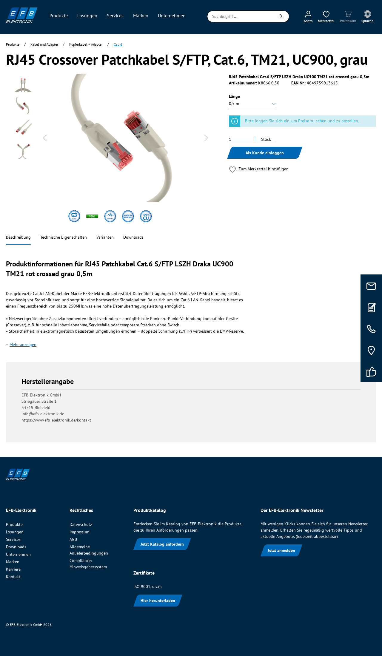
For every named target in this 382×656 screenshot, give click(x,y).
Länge (234, 96)
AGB (73, 539)
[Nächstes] (206, 138)
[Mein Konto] (308, 16)
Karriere (13, 569)
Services (13, 539)
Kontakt (13, 576)
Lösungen (15, 532)
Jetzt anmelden (281, 550)
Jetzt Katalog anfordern (162, 544)
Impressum (79, 532)
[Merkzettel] (326, 16)
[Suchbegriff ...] (240, 16)
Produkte (14, 524)
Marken (12, 561)
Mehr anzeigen (23, 344)
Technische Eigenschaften (63, 237)
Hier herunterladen (158, 600)
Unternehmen (18, 554)
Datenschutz (81, 524)
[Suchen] (281, 16)
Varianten (105, 237)
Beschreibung (18, 237)
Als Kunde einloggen (265, 152)
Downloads (133, 237)
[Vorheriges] (44, 138)
